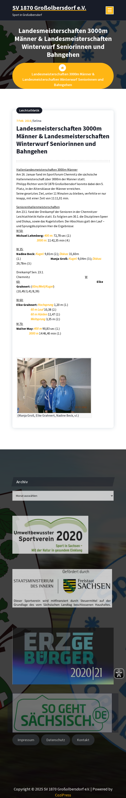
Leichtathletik (29, 111)
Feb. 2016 (23, 121)
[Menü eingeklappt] (110, 10)
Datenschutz (55, 744)
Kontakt (83, 744)
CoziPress (63, 794)
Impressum (26, 744)
